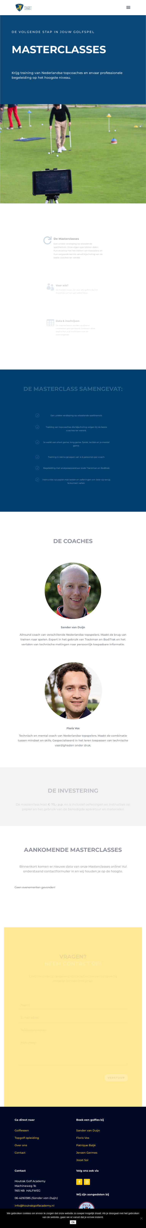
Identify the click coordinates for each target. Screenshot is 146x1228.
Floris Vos (82, 1138)
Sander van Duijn (88, 1130)
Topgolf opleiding (27, 1138)
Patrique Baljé (86, 1145)
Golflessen (22, 1130)
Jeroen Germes (86, 1152)
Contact (20, 1152)
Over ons (21, 1145)
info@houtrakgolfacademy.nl (34, 1205)
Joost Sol (82, 1160)
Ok (73, 1222)
